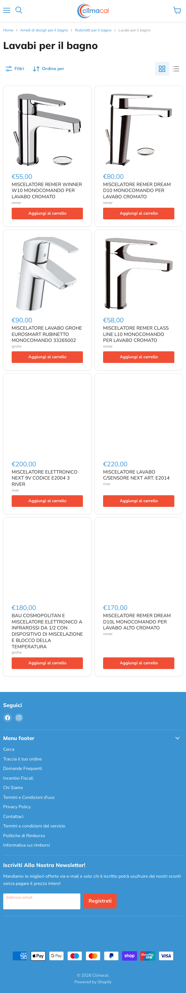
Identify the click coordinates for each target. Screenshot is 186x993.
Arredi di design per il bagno (44, 30)
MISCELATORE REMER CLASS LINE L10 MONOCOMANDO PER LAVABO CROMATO (136, 334)
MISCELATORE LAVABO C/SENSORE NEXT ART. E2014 (136, 475)
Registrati (100, 900)
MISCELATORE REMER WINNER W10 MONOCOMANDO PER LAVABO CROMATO (47, 190)
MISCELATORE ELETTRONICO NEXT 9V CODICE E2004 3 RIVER (45, 478)
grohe (16, 346)
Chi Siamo (13, 788)
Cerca (8, 749)
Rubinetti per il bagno (93, 30)
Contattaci (13, 817)
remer (16, 202)
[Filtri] (15, 69)
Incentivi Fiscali (18, 778)
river (15, 490)
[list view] (176, 69)
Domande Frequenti (22, 768)
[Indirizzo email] (41, 901)
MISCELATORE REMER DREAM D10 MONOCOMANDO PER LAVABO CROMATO (137, 190)
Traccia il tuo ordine (22, 759)
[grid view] (162, 69)
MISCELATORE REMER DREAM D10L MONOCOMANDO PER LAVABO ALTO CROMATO (137, 621)
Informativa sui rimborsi (26, 845)
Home (8, 30)
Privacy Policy (17, 807)
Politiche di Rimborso (24, 836)
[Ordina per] (49, 69)
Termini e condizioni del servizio (34, 826)
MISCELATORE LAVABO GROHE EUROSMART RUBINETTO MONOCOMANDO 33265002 (47, 334)
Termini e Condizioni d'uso (29, 797)
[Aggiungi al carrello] (47, 213)
